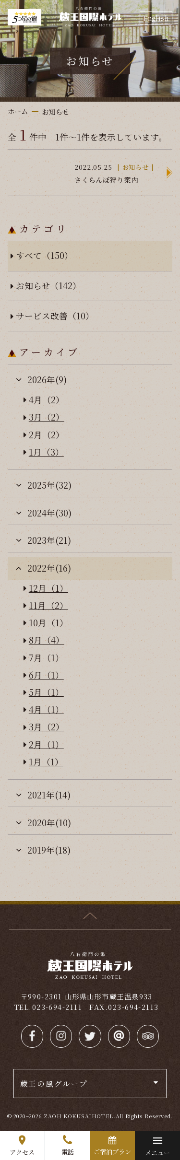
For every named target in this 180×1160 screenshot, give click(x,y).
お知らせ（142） (48, 286)
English (156, 18)
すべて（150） (44, 255)
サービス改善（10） (55, 316)
